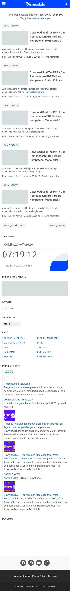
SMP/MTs (41, 347)
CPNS (6, 347)
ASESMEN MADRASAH (14, 338)
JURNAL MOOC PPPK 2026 (18, 399)
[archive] (11, 324)
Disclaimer (52, 576)
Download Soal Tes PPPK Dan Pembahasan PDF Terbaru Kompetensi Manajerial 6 (48, 116)
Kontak (26, 576)
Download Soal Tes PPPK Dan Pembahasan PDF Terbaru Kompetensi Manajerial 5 (48, 156)
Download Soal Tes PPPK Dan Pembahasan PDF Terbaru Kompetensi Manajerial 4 (48, 195)
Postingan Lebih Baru (14, 225)
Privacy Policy (38, 576)
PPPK (40, 343)
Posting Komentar (50, 57)
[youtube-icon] (39, 563)
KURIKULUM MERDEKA (48, 338)
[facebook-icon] (23, 563)
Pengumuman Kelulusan (17, 383)
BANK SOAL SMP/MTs (14, 343)
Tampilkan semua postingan (35, 18)
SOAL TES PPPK (11, 26)
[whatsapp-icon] (47, 563)
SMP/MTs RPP (44, 352)
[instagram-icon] (31, 563)
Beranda (17, 576)
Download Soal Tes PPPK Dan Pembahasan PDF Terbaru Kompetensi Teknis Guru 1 (48, 36)
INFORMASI (9, 352)
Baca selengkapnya (33, 52)
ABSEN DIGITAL (12, 474)
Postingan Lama (58, 225)
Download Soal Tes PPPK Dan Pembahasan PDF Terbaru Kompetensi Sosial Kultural (48, 76)
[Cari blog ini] (66, 4)
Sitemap (8, 308)
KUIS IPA (8, 356)
